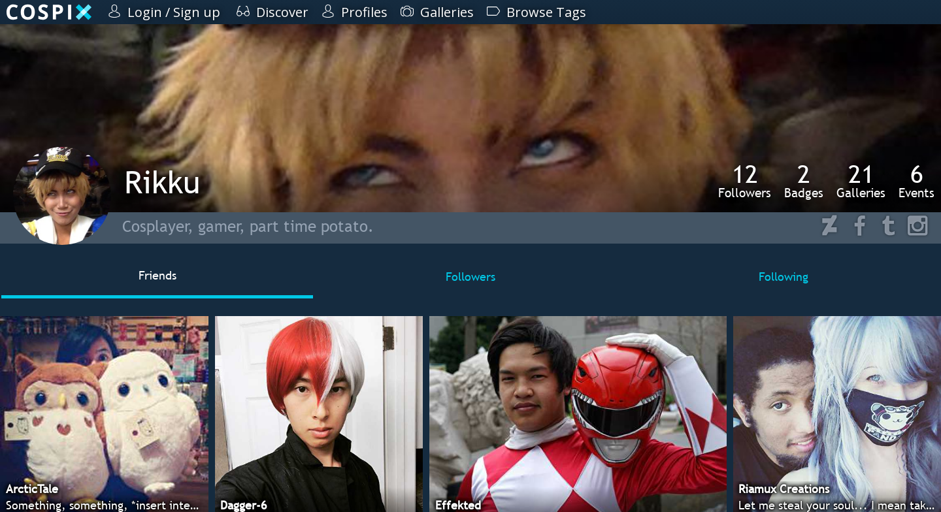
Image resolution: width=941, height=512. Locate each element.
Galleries (860, 181)
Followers (744, 181)
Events (916, 181)
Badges (803, 181)
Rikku (162, 182)
